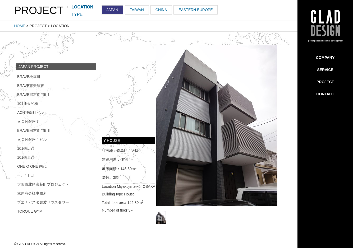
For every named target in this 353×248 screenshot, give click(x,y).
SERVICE (325, 70)
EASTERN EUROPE (195, 10)
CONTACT (325, 94)
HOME (19, 26)
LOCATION (82, 7)
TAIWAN (137, 10)
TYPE (76, 14)
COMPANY (325, 57)
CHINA (161, 10)
